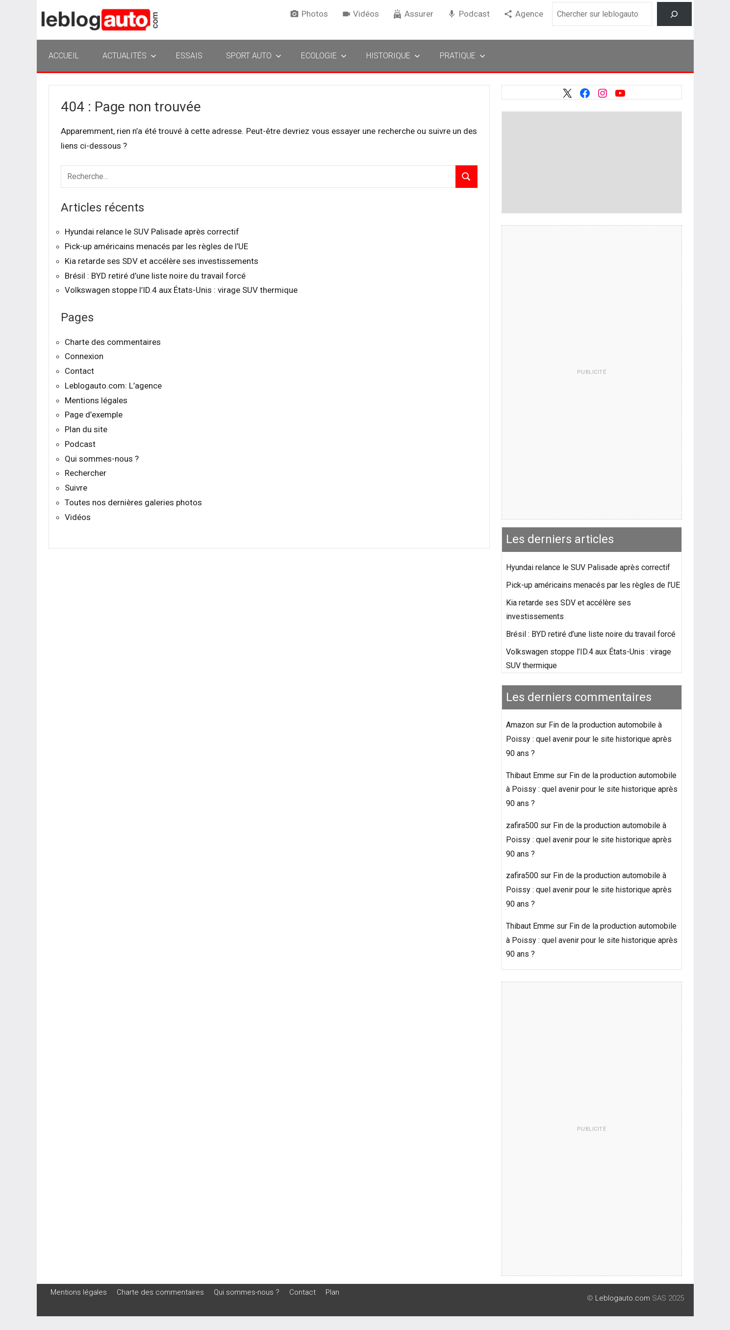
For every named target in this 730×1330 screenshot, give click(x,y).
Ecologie (324, 55)
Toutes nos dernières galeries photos (133, 502)
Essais (189, 55)
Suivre (76, 488)
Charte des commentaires (113, 342)
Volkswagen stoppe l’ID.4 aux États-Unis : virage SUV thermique (181, 290)
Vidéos (366, 14)
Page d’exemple (94, 414)
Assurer (418, 14)
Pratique (462, 55)
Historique (393, 55)
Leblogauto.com (622, 1298)
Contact (79, 371)
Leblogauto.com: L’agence (113, 386)
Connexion (84, 356)
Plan (332, 1292)
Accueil (64, 55)
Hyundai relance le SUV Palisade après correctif (152, 231)
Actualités (129, 55)
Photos (315, 14)
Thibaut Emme (530, 775)
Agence (529, 14)
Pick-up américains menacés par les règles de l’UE (156, 246)
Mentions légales (96, 400)
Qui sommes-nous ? (102, 459)
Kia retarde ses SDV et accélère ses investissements (161, 261)
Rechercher (85, 473)
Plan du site (86, 429)
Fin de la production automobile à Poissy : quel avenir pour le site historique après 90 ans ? (589, 739)
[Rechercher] (674, 14)
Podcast (474, 14)
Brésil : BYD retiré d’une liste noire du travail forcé (155, 276)
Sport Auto (253, 55)
